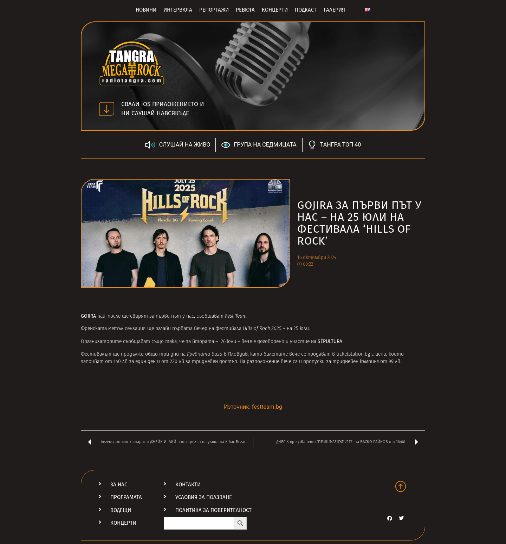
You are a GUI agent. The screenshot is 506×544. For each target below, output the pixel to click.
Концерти (275, 10)
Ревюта (245, 10)
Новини (146, 10)
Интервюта (177, 10)
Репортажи (214, 10)
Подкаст (306, 10)
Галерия (334, 10)
